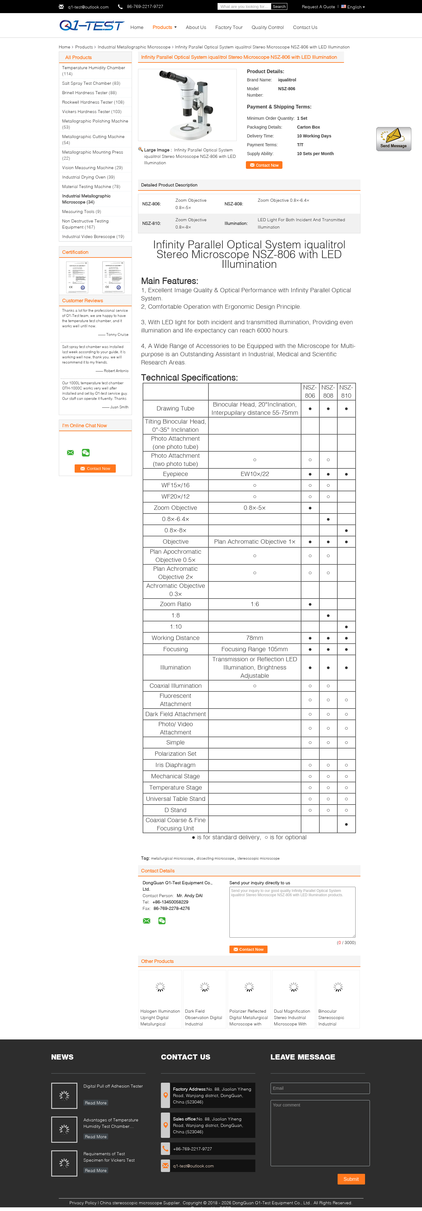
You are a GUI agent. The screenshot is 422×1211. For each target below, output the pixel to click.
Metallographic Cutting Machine (93, 136)
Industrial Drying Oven (84, 176)
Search (279, 6)
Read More (96, 1102)
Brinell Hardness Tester (85, 92)
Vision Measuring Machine (88, 167)
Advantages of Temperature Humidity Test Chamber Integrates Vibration (110, 1123)
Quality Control (268, 27)
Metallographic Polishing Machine (95, 120)
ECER (225, 1208)
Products (162, 27)
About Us (196, 27)
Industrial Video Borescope (88, 236)
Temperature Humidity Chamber (93, 67)
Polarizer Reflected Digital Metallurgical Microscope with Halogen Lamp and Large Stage (248, 1023)
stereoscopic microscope (258, 858)
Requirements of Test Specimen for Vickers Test (109, 1157)
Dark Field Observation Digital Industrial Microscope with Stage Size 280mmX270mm (203, 1027)
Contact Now (267, 165)
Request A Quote (318, 6)
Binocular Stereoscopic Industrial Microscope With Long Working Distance (334, 1027)
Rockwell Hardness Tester (87, 102)
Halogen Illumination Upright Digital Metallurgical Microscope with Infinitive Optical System (160, 1027)
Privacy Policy (83, 1202)
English (356, 6)
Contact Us (305, 27)
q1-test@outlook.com (88, 6)
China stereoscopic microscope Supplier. (141, 1202)
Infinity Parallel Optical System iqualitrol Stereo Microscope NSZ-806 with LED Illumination (190, 156)
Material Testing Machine (86, 186)
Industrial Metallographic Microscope (134, 46)
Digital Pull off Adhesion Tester (113, 1085)
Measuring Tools (78, 211)
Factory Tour (229, 27)
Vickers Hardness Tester (86, 111)
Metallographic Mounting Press (92, 151)
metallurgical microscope (172, 858)
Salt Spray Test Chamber (86, 83)
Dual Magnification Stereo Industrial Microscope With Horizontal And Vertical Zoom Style (293, 1023)
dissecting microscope (215, 858)
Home (137, 27)
